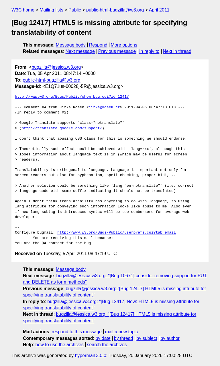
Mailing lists (51, 9)
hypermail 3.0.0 (90, 355)
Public (74, 9)
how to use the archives (60, 344)
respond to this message (76, 331)
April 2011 (159, 9)
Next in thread (177, 51)
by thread (123, 338)
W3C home (22, 9)
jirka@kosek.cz (104, 107)
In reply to (149, 51)
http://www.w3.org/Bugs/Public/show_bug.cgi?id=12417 (72, 96)
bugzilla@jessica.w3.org (56, 67)
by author (170, 338)
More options (124, 45)
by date (102, 338)
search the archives (107, 344)
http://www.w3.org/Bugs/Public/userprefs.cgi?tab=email (116, 232)
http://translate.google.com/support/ (61, 128)
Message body (71, 45)
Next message (80, 51)
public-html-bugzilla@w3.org (115, 9)
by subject (146, 338)
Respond (98, 45)
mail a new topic (121, 331)
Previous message (117, 51)
